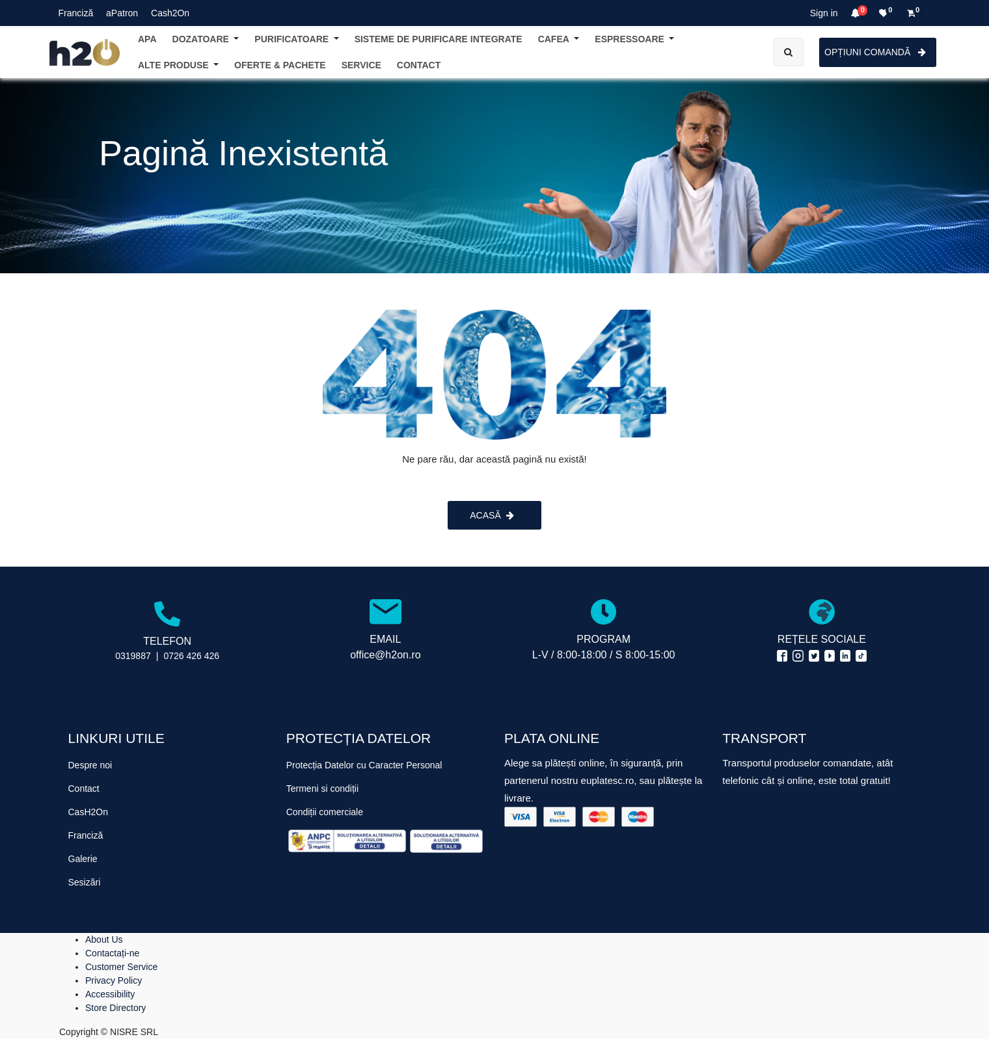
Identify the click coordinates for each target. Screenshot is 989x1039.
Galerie (83, 859)
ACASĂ (491, 515)
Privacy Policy (113, 980)
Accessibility (110, 994)
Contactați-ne (112, 953)
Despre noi (90, 765)
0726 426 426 (191, 656)
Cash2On (170, 13)
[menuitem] (418, 65)
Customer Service (121, 967)
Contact (84, 788)
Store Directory (115, 1008)
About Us (104, 939)
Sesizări (84, 882)
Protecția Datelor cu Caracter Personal (364, 765)
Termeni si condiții (322, 788)
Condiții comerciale (324, 812)
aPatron (122, 13)
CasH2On (88, 812)
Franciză (76, 13)
